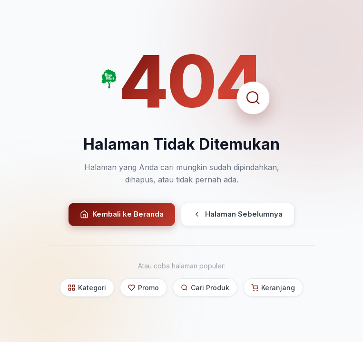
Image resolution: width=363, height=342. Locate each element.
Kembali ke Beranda (122, 213)
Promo (143, 288)
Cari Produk (205, 288)
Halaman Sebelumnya (238, 213)
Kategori (87, 288)
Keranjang (273, 288)
